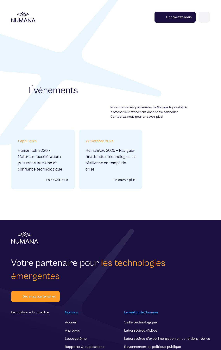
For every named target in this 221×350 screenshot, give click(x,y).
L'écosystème (76, 338)
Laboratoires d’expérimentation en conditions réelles (167, 338)
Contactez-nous (175, 17)
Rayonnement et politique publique (152, 346)
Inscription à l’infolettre (30, 312)
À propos (72, 330)
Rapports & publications (84, 346)
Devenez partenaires (35, 296)
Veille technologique (140, 322)
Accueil (71, 322)
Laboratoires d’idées (140, 330)
